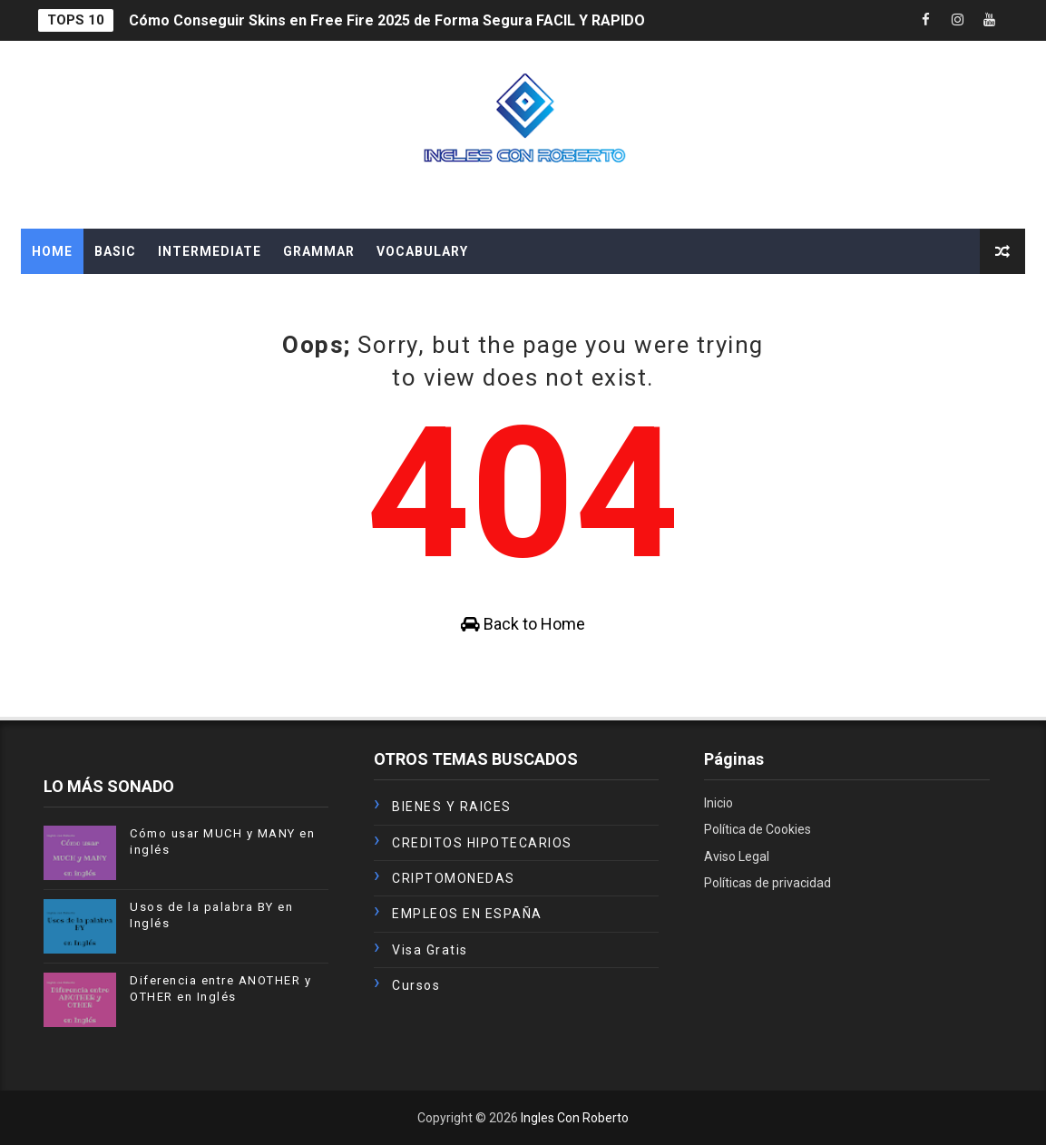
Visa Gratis (430, 950)
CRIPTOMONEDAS (453, 878)
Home (52, 251)
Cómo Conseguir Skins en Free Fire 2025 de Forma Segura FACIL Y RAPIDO (387, 20)
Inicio (718, 803)
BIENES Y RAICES (452, 806)
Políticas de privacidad (767, 883)
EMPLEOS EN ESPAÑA (467, 913)
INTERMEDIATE (209, 251)
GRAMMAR (319, 251)
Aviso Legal (736, 856)
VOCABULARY (422, 251)
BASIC (115, 251)
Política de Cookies (757, 829)
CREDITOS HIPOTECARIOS (482, 843)
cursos (416, 985)
